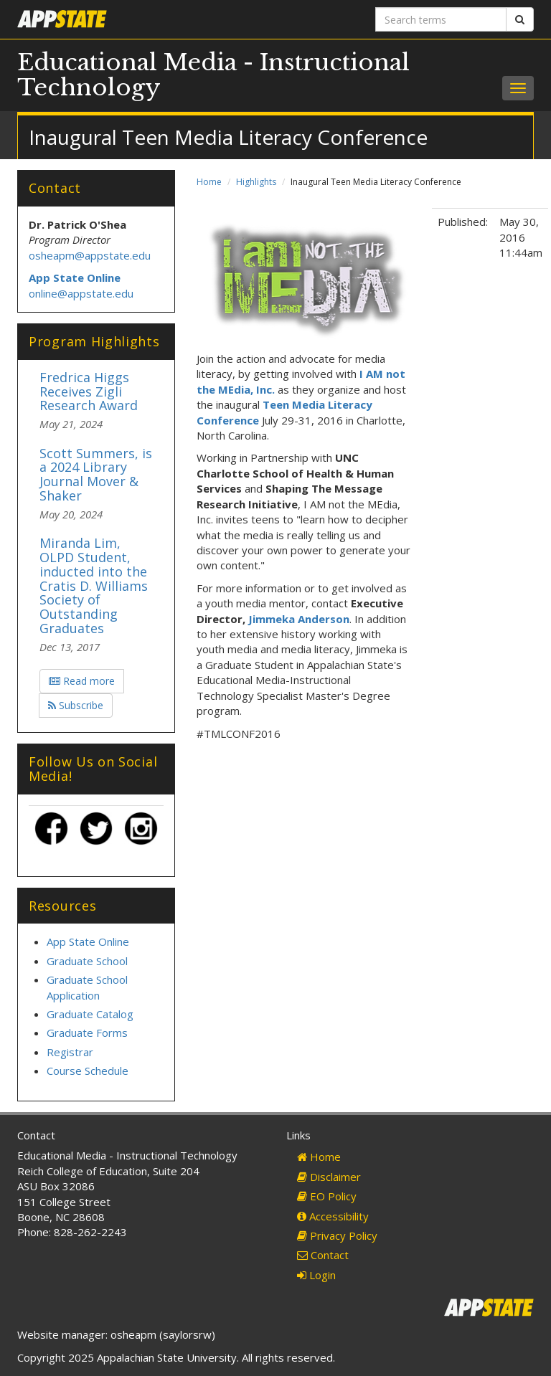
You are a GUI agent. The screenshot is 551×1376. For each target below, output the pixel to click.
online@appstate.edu (81, 293)
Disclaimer (329, 1176)
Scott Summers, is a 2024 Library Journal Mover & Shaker (95, 474)
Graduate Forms (87, 1032)
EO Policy (327, 1196)
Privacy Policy (337, 1235)
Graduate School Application (87, 987)
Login (316, 1275)
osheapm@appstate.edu (90, 255)
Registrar (70, 1052)
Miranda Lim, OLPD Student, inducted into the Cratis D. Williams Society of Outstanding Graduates (93, 585)
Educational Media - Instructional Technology (213, 75)
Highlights (256, 182)
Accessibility (333, 1216)
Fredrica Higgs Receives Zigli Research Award (88, 391)
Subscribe (75, 705)
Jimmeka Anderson (298, 619)
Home (209, 182)
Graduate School (87, 961)
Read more (82, 681)
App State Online (88, 941)
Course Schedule (87, 1070)
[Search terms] (441, 19)
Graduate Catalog (90, 1014)
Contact (323, 1255)
